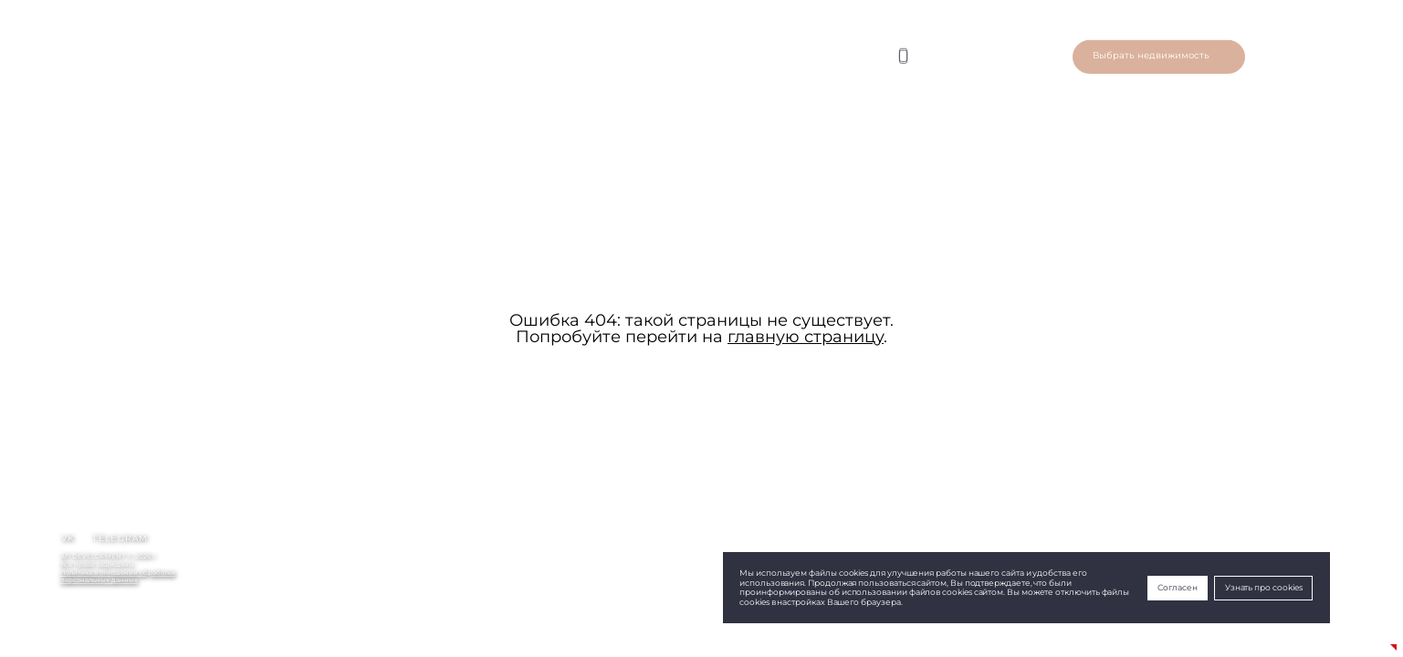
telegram (120, 538)
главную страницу (806, 336)
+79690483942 (83, 626)
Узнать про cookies (1264, 587)
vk (68, 538)
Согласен (1177, 587)
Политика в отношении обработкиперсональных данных (117, 576)
